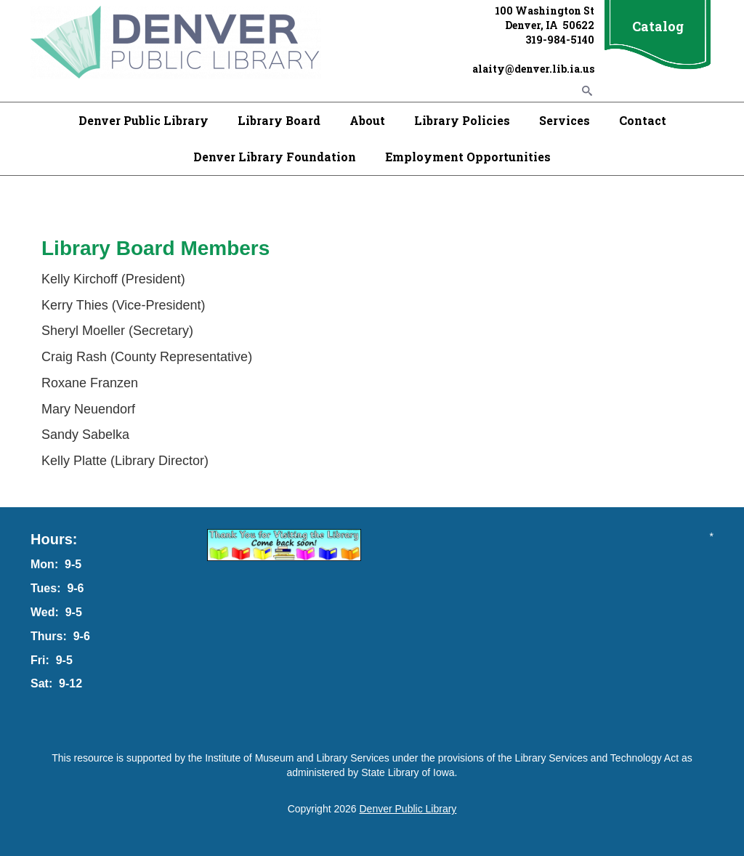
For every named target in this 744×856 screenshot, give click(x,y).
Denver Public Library (143, 120)
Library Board (279, 120)
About (367, 120)
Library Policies (462, 120)
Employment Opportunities (468, 156)
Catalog (658, 26)
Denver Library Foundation (274, 156)
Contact (642, 120)
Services (564, 120)
